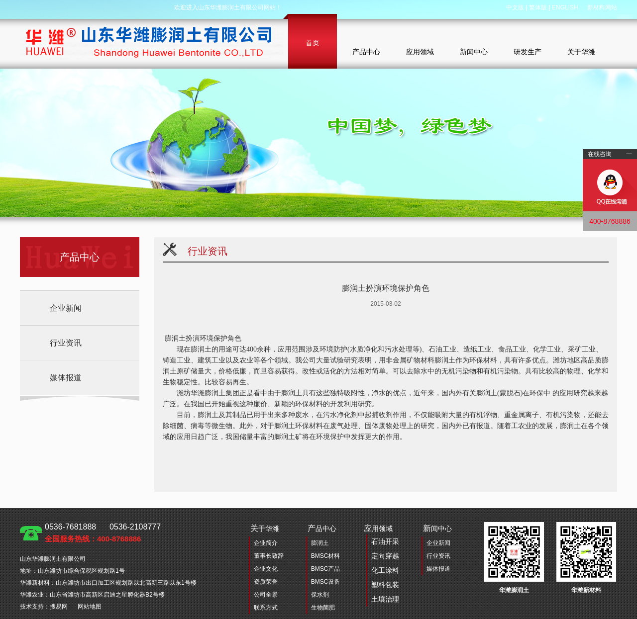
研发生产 (527, 52)
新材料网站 (602, 7)
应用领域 (420, 52)
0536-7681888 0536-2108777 (103, 533)
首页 (312, 43)
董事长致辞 (269, 555)
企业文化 (266, 568)
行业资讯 (66, 343)
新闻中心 (474, 52)
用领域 (381, 565)
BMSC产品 (325, 568)
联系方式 (266, 607)
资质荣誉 (266, 581)
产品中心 (366, 52)
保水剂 (320, 594)
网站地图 (90, 606)
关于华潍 (581, 52)
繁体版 (538, 7)
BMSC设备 (325, 581)
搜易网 (59, 606)
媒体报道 (66, 377)
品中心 (322, 528)
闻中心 (437, 528)
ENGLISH (565, 7)
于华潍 (264, 528)
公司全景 (266, 594)
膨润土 (320, 542)
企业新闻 (66, 308)
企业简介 (266, 542)
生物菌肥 (323, 607)
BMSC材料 (325, 555)
